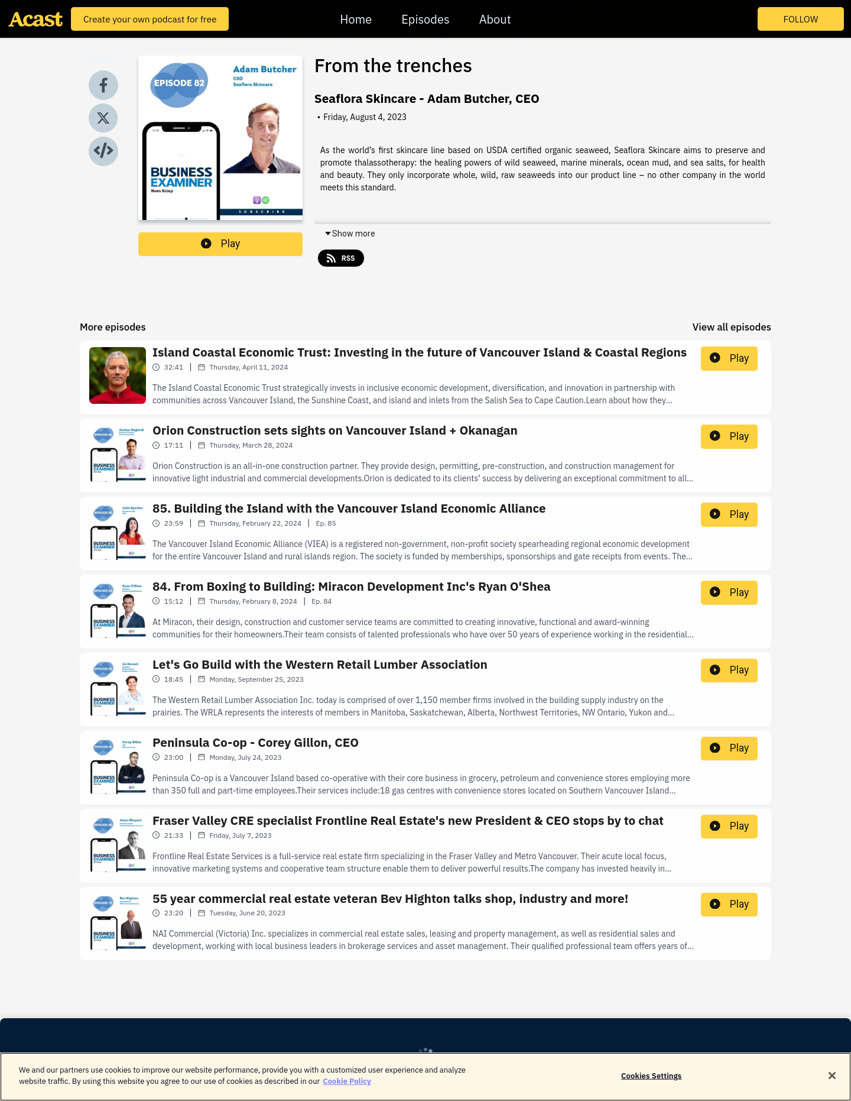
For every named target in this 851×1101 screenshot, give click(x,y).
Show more (349, 233)
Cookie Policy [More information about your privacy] (347, 1090)
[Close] (832, 1084)
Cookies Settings (651, 1084)
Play (220, 244)
